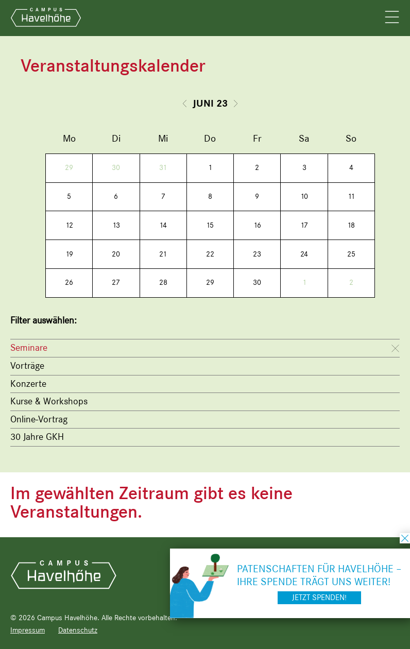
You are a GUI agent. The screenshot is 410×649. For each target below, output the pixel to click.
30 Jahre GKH (37, 436)
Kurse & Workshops (49, 401)
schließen (405, 538)
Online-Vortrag (38, 419)
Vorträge (27, 365)
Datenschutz (77, 630)
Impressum (27, 630)
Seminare (28, 347)
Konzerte (28, 383)
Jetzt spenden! (319, 597)
